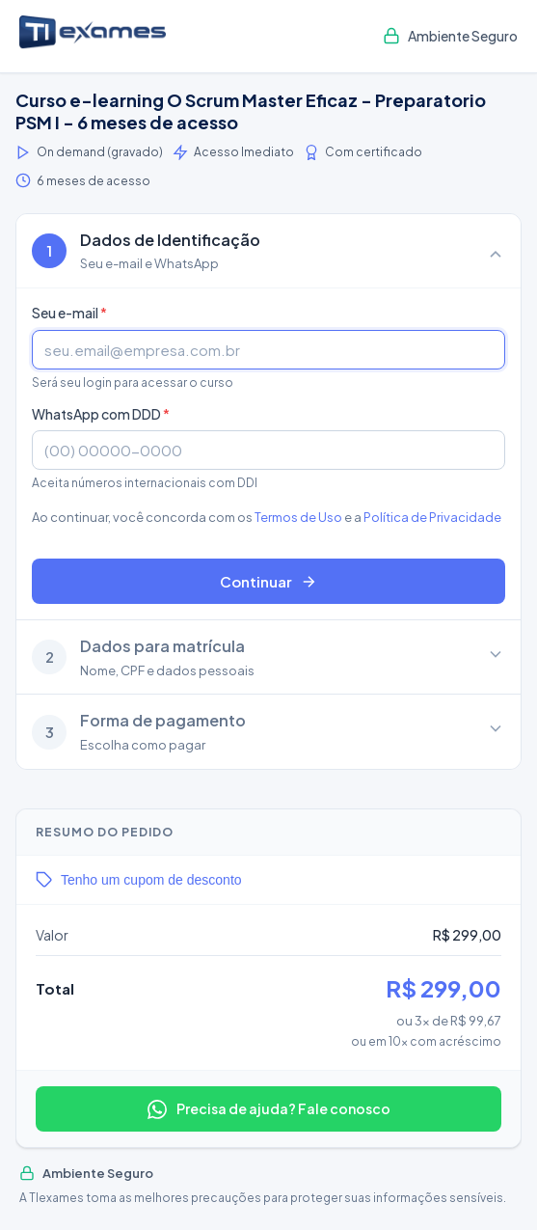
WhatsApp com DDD (101, 414)
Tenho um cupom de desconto (139, 879)
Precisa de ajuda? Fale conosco (269, 1109)
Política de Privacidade (432, 517)
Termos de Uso (298, 517)
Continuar (268, 581)
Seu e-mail (69, 312)
